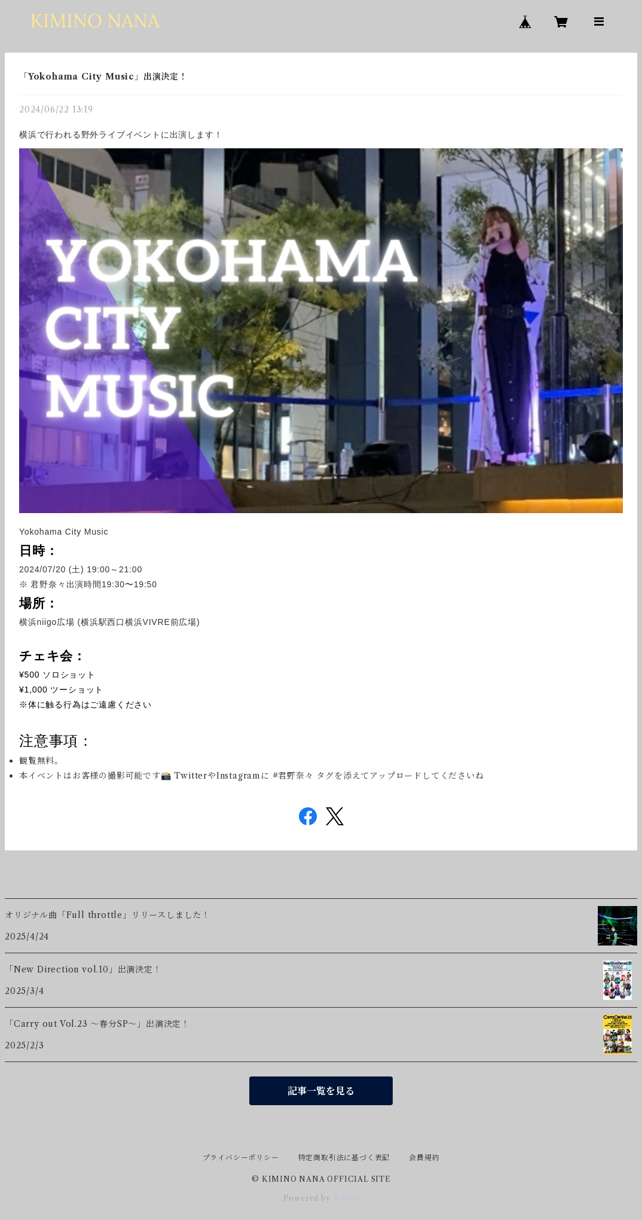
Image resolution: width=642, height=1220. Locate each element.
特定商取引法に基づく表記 (344, 1157)
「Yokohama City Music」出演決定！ (103, 76)
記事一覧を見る (321, 1091)
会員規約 (424, 1157)
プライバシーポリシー (241, 1157)
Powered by (321, 1198)
